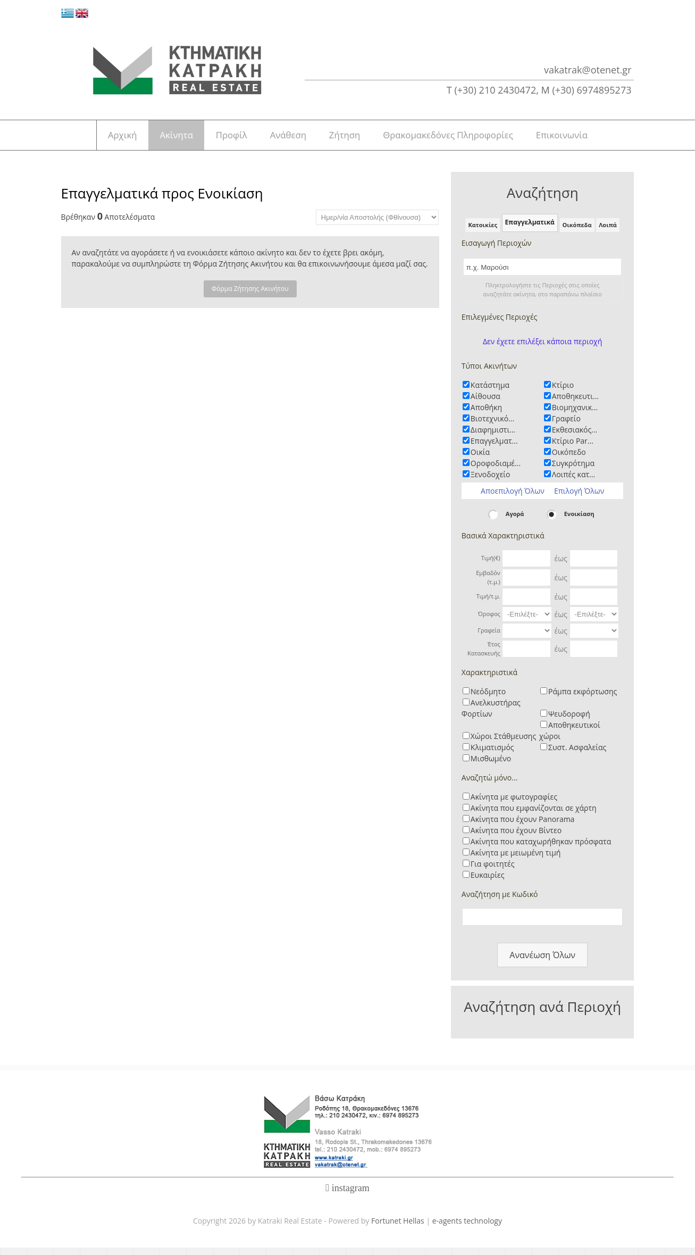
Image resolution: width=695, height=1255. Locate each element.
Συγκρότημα (573, 471)
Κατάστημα (490, 392)
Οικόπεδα (577, 232)
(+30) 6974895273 (591, 90)
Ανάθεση (290, 139)
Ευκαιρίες (488, 882)
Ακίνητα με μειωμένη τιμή (516, 860)
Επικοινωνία (584, 139)
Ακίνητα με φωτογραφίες (514, 804)
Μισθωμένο (491, 766)
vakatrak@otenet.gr (588, 69)
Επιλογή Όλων (579, 498)
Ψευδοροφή (569, 721)
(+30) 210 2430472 (495, 90)
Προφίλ (225, 139)
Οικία (480, 459)
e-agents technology (467, 1228)
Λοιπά (608, 232)
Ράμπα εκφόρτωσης (582, 699)
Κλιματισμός (492, 755)
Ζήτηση (355, 139)
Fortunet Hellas (397, 1228)
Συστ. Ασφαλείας (577, 755)
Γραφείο (566, 426)
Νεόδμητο (488, 699)
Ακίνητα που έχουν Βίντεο (516, 838)
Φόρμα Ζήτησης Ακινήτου (250, 296)
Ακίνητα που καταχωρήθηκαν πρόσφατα (541, 849)
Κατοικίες (482, 232)
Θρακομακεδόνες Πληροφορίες (465, 139)
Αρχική (100, 139)
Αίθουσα (485, 403)
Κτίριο (563, 392)
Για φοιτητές (493, 871)
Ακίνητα (162, 139)
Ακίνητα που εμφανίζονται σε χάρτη (534, 815)
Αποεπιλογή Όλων (513, 498)
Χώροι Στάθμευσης (503, 743)
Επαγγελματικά (530, 229)
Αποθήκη (486, 415)
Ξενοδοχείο (490, 482)
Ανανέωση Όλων (542, 962)
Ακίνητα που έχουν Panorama (523, 826)
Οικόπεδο (569, 459)
